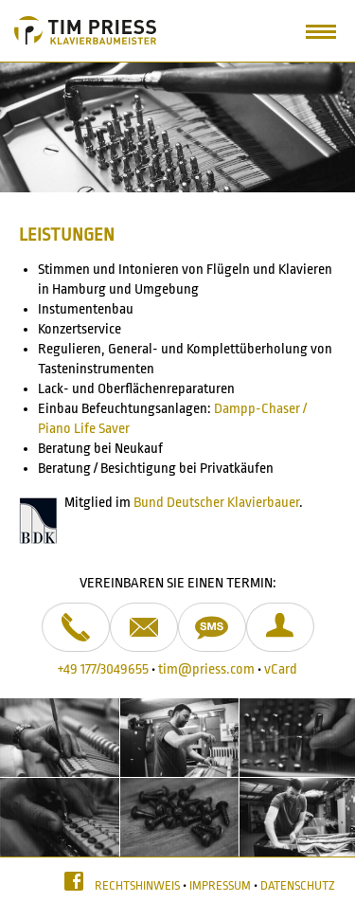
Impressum (220, 885)
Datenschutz (297, 885)
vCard (280, 669)
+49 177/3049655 (103, 669)
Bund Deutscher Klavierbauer (216, 503)
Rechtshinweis (137, 885)
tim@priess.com (206, 669)
